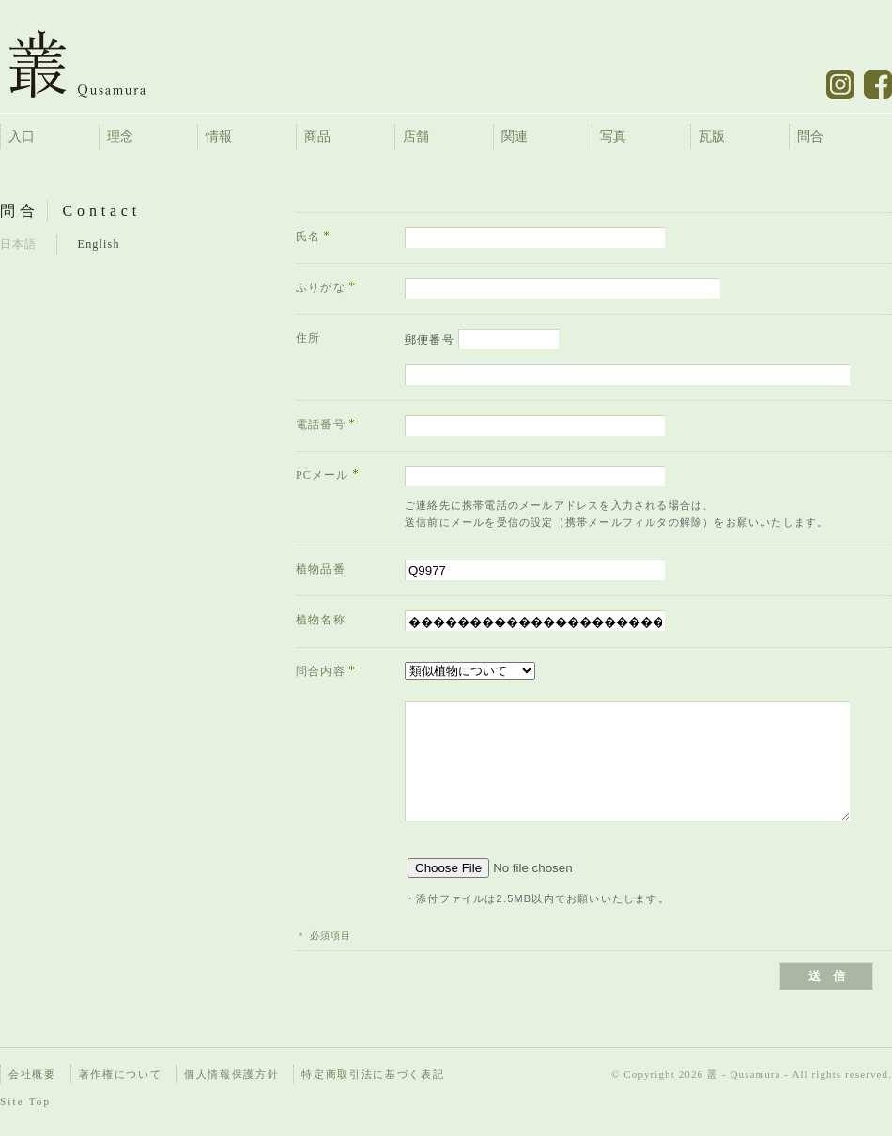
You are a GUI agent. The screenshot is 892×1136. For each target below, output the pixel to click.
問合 (810, 137)
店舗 (416, 137)
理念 (120, 137)
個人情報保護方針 (231, 1074)
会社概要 (32, 1074)
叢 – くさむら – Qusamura (91, 63)
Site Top (25, 1101)
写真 (613, 137)
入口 (21, 137)
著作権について (120, 1074)
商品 (317, 137)
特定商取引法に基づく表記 (372, 1074)
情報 (219, 137)
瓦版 (712, 137)
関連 (514, 137)
